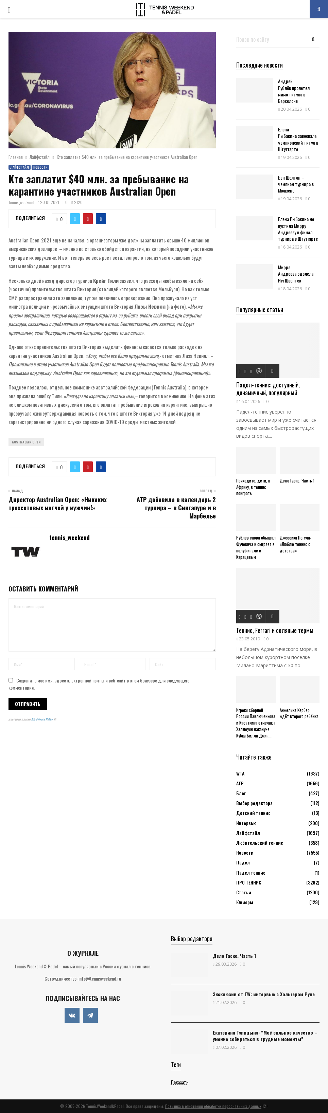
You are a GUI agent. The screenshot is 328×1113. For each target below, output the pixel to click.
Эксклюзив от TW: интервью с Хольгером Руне (264, 994)
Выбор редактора (254, 802)
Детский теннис (253, 812)
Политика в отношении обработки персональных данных (213, 1106)
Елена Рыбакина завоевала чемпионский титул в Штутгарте (298, 139)
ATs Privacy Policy (42, 719)
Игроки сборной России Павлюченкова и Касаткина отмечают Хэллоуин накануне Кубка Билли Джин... (256, 723)
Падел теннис (250, 872)
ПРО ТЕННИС (248, 882)
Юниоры (244, 902)
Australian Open (26, 441)
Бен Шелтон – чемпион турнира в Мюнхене (296, 184)
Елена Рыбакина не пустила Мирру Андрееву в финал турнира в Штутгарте (298, 228)
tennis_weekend (21, 202)
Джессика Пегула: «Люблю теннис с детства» (295, 544)
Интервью (246, 822)
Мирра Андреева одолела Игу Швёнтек (295, 273)
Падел (243, 862)
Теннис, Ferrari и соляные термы (274, 630)
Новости (40, 167)
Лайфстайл (19, 167)
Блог (241, 793)
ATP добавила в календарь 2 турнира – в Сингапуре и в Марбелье (176, 507)
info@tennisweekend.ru (100, 978)
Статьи (243, 892)
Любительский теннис (259, 842)
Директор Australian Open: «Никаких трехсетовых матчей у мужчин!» (57, 503)
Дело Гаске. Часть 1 (297, 480)
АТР (240, 783)
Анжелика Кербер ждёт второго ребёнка (299, 713)
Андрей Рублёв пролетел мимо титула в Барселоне (294, 90)
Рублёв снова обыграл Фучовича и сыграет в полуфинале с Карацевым (256, 547)
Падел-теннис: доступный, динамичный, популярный (268, 388)
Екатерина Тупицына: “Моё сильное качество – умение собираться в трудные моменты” (265, 1035)
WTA (240, 773)
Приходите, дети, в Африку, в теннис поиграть (253, 487)
